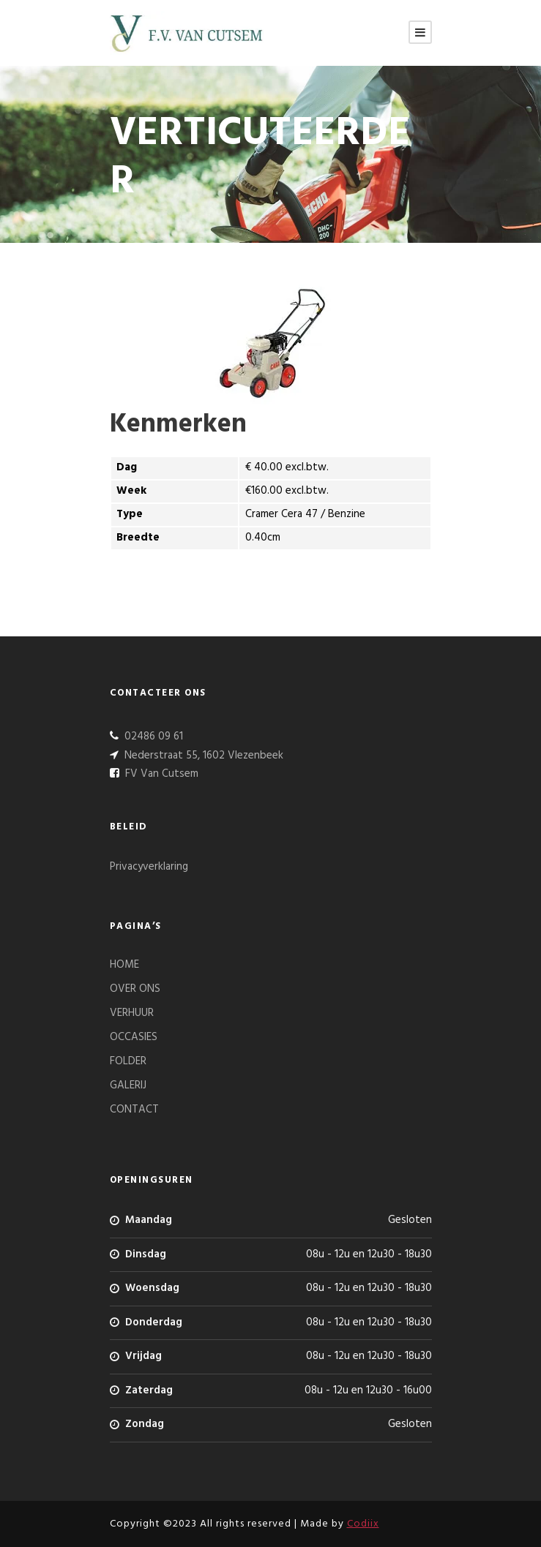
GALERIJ (128, 1085)
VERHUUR (132, 1013)
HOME (124, 965)
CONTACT (134, 1109)
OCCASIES (133, 1037)
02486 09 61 (152, 736)
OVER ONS (135, 989)
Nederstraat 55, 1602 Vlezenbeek (202, 755)
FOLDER (128, 1061)
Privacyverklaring (149, 867)
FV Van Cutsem (160, 774)
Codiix (363, 1524)
